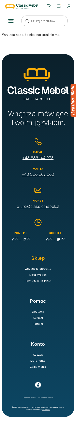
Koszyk (38, 354)
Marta (38, 169)
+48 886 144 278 (38, 157)
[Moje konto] (69, 6)
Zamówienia (38, 367)
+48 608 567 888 (38, 174)
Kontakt (38, 318)
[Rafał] (38, 141)
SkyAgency (46, 409)
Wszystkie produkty (38, 269)
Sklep (38, 258)
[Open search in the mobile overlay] (44, 21)
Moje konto (37, 360)
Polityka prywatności (46, 398)
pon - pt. (21, 233)
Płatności (38, 324)
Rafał (38, 152)
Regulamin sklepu (29, 398)
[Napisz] (37, 190)
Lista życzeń (38, 275)
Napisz (38, 201)
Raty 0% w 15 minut (38, 281)
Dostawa (38, 311)
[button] (11, 21)
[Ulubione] (49, 6)
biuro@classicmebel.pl (38, 206)
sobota (55, 233)
